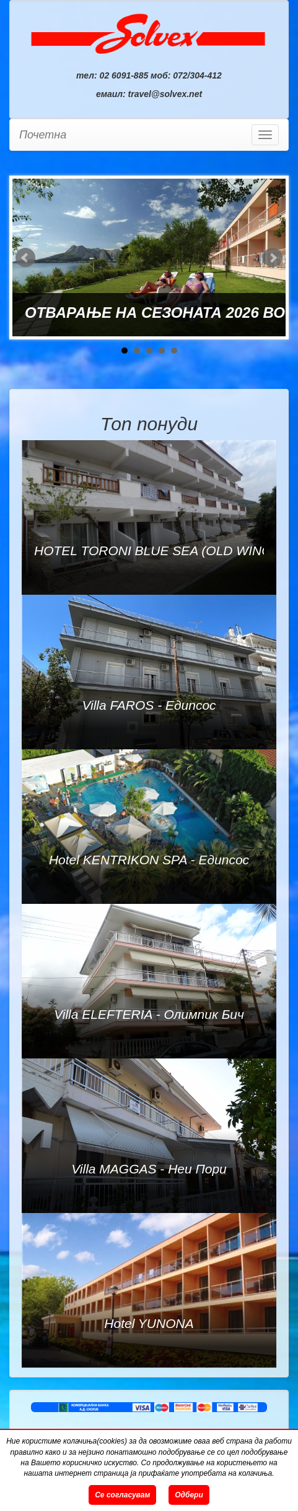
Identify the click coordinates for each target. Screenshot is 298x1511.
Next (273, 258)
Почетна (42, 135)
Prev (25, 258)
